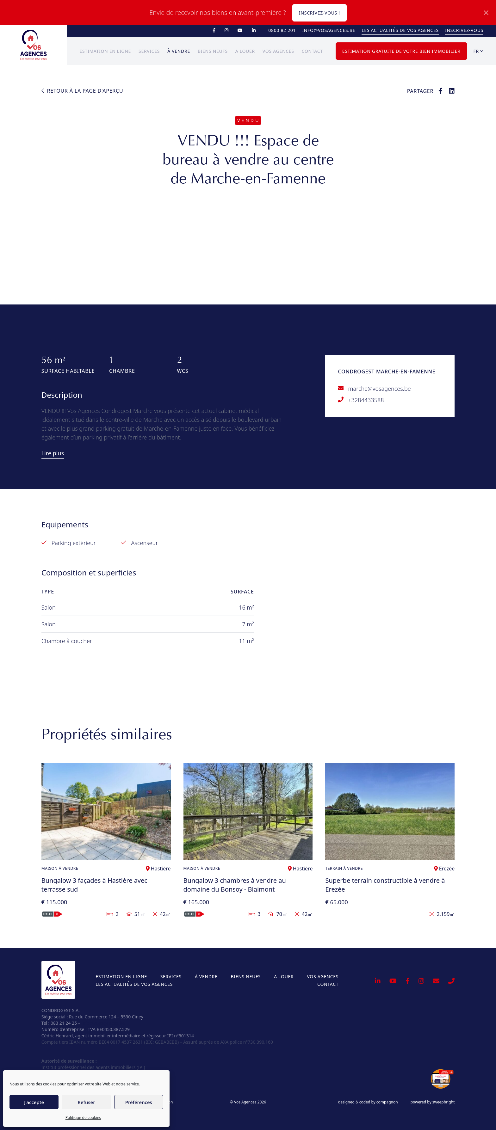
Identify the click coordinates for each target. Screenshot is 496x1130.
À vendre (178, 51)
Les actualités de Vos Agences (400, 30)
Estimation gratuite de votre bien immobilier (401, 51)
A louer (245, 51)
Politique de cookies (83, 1117)
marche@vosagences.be (379, 388)
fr (478, 51)
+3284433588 (366, 400)
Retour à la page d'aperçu (82, 90)
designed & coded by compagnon (368, 1102)
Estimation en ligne (105, 51)
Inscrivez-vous (464, 30)
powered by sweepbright (433, 1102)
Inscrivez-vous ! (319, 13)
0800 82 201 (282, 30)
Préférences (138, 1102)
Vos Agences (278, 51)
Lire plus (52, 453)
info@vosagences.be (328, 30)
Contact (312, 51)
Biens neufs (213, 51)
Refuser (86, 1102)
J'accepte (34, 1102)
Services (149, 51)
